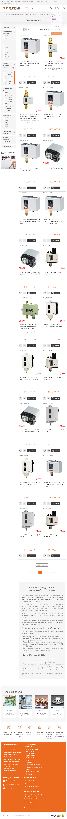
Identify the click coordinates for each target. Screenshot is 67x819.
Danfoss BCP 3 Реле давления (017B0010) (52, 273)
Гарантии (30, 1)
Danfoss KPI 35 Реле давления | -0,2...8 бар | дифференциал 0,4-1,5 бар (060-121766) (29, 63)
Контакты (14, 3)
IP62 (5, 126)
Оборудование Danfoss (11, 762)
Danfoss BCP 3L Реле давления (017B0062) (53, 536)
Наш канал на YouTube (12, 784)
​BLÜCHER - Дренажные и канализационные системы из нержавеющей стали (58, 714)
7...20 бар (7, 83)
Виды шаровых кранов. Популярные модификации (41, 714)
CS (5, 45)
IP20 (5, 118)
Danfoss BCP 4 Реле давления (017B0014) (52, 378)
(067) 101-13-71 (51, 8)
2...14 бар (7, 79)
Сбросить (6, 146)
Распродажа (6, 3)
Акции (28, 760)
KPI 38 (6, 56)
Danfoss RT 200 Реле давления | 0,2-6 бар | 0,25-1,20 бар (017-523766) (30, 378)
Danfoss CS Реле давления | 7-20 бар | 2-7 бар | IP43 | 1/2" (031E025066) (30, 430)
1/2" (5, 38)
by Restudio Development (23, 815)
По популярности (54, 29)
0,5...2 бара (7, 99)
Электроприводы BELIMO (12, 759)
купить (33, 82)
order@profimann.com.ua (32, 786)
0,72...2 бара (7, 104)
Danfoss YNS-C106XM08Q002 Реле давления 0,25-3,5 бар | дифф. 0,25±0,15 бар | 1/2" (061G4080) (29, 116)
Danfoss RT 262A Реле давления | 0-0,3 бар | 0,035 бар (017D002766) (54, 325)
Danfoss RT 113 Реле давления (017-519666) (30, 536)
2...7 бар (6, 110)
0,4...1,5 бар (7, 95)
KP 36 (5, 50)
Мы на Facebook (10, 781)
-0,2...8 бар (7, 74)
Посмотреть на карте (32, 808)
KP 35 (5, 48)
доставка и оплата (36, 640)
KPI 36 (6, 54)
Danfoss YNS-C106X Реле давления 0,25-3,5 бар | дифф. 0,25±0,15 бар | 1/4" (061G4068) (54, 63)
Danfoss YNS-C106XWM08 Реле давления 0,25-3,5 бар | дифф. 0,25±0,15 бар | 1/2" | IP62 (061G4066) (28, 326)
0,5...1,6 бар (7, 97)
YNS (5, 59)
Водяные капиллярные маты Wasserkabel (9, 714)
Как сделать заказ (7, 1)
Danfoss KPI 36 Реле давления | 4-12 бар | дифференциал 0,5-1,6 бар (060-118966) (54, 116)
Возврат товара (39, 1)
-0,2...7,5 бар (7, 72)
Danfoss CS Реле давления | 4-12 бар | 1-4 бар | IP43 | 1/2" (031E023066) (54, 168)
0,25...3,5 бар (8, 76)
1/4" (5, 36)
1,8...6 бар (7, 106)
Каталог (26, 8)
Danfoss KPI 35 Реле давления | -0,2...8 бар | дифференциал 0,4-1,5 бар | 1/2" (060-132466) (53, 221)
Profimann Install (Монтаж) (53, 1)
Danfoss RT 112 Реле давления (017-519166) (54, 430)
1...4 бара (7, 108)
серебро (6, 141)
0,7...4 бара (7, 101)
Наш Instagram (10, 788)
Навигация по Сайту (32, 771)
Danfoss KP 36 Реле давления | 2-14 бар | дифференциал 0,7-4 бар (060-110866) (54, 484)
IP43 (5, 122)
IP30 (5, 120)
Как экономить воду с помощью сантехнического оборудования (25, 714)
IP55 (5, 124)
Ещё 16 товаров (42, 565)
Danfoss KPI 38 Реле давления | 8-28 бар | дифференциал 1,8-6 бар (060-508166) (30, 221)
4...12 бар (7, 81)
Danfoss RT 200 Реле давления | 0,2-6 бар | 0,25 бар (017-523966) (30, 483)
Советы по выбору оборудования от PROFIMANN (32, 751)
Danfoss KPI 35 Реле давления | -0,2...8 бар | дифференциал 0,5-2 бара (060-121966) (29, 169)
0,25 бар (6, 93)
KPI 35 (6, 52)
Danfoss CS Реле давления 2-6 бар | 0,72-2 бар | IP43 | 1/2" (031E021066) (30, 273)
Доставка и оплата (20, 1)
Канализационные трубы (12, 752)
